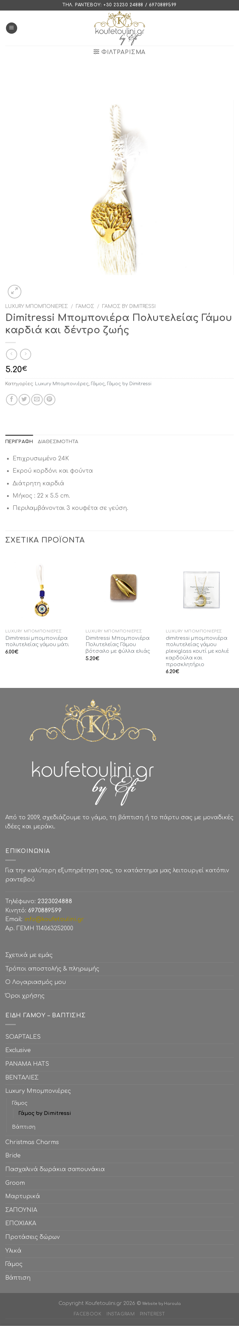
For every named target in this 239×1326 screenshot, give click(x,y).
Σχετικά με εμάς (29, 955)
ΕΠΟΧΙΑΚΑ (22, 1223)
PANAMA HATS (27, 1064)
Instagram (121, 1314)
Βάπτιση (23, 1127)
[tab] (19, 442)
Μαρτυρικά (22, 1196)
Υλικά (13, 1251)
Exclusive (18, 1050)
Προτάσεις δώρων (32, 1237)
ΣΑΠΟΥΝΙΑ (23, 1210)
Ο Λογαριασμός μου (35, 982)
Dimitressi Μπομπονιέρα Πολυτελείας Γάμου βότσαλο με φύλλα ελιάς (118, 644)
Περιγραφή (19, 441)
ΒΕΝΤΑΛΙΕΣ (22, 1078)
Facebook (88, 1314)
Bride (13, 1156)
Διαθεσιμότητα (58, 441)
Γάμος (85, 306)
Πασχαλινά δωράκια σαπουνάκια (55, 1169)
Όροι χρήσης (25, 996)
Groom (15, 1183)
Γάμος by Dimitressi (129, 306)
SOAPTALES (23, 1037)
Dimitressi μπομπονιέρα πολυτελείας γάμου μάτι (37, 641)
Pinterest (152, 1314)
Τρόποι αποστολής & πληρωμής (52, 969)
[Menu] (11, 28)
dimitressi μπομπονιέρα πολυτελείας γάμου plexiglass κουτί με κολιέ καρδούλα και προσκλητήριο (197, 651)
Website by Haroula (161, 1304)
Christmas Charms (32, 1142)
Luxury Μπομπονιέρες (36, 306)
